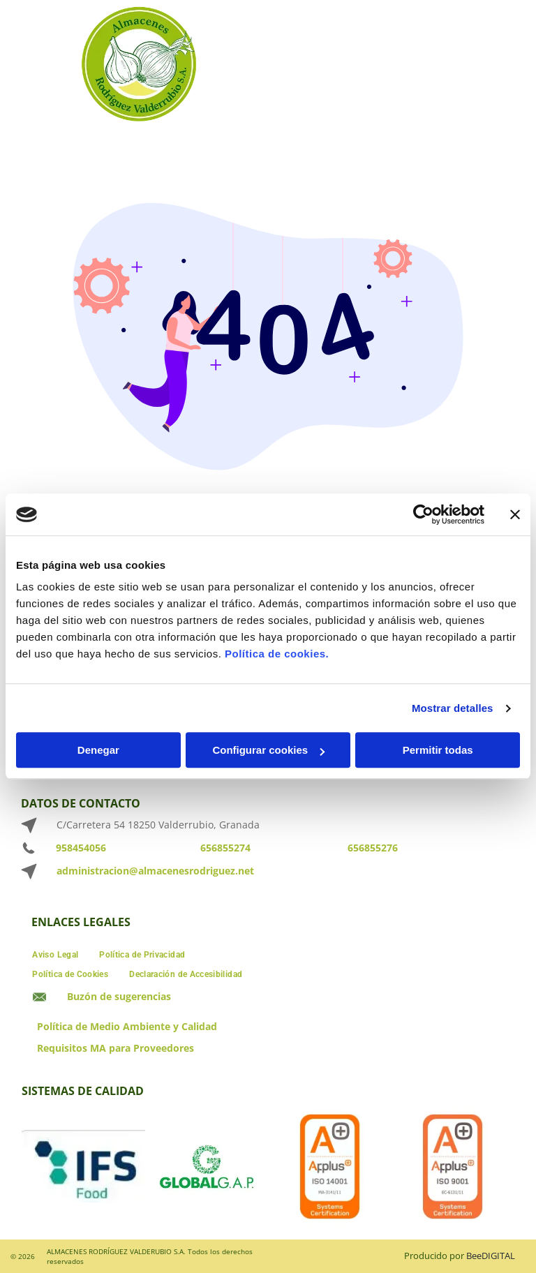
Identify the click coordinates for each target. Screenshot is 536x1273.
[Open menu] (503, 65)
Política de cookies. (277, 654)
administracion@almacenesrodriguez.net (155, 870)
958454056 (81, 847)
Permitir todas (438, 751)
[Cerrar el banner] (515, 514)
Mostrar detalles (452, 708)
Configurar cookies (268, 751)
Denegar (98, 751)
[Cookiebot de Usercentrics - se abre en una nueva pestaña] (423, 514)
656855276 (373, 847)
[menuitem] (55, 952)
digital (498, 1255)
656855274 (225, 847)
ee (477, 1255)
